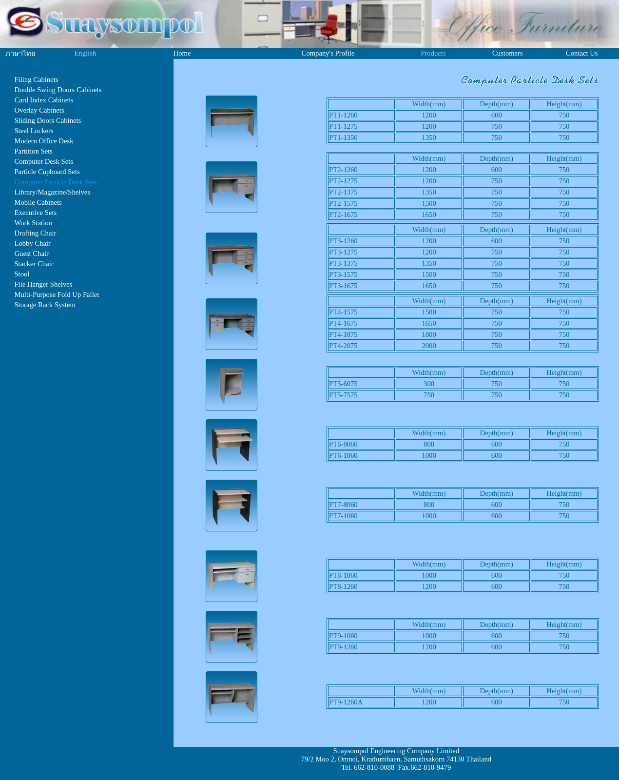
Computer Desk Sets (43, 161)
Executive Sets (35, 212)
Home (182, 53)
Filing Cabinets (36, 79)
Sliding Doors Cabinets (47, 120)
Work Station (33, 223)
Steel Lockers (33, 131)
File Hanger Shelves (43, 284)
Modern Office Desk (43, 141)
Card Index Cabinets (43, 100)
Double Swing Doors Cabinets (57, 90)
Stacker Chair (33, 264)
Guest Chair (31, 253)
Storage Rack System (44, 305)
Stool (21, 274)
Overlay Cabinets (39, 110)
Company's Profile (328, 53)
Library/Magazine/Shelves (52, 192)
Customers (507, 53)
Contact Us (582, 53)
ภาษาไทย (20, 54)
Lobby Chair (32, 243)
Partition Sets (33, 151)
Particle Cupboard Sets (46, 172)
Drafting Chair (35, 233)
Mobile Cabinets (37, 202)
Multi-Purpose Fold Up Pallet (56, 294)
